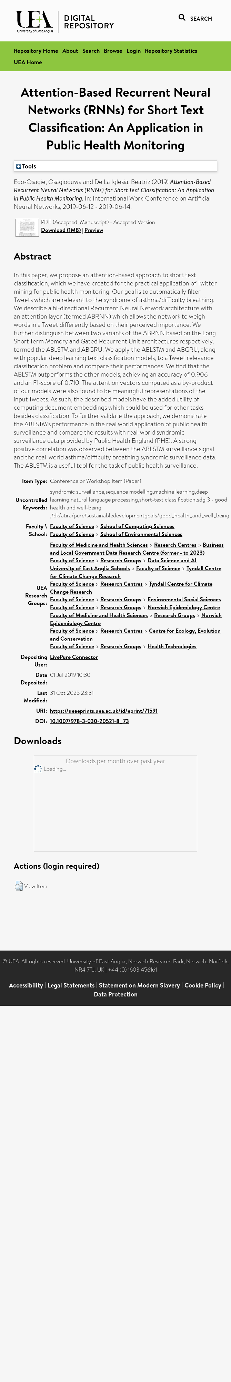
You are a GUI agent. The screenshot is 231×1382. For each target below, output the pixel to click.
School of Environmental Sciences (141, 534)
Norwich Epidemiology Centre (184, 607)
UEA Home (28, 62)
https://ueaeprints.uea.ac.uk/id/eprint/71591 (104, 710)
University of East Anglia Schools (90, 568)
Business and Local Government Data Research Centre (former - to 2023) (137, 548)
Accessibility (26, 985)
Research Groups (120, 560)
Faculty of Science (72, 526)
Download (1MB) (61, 230)
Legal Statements (71, 985)
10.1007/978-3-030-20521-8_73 (89, 721)
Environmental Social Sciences (184, 599)
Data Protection (116, 994)
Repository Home (36, 51)
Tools (26, 166)
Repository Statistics (171, 51)
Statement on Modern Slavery (139, 985)
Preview (93, 230)
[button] (19, 886)
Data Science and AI (172, 560)
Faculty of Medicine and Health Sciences (99, 544)
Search (91, 51)
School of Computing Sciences (137, 526)
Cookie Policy (202, 985)
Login (134, 51)
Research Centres (175, 544)
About (70, 51)
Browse (113, 51)
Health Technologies (172, 646)
